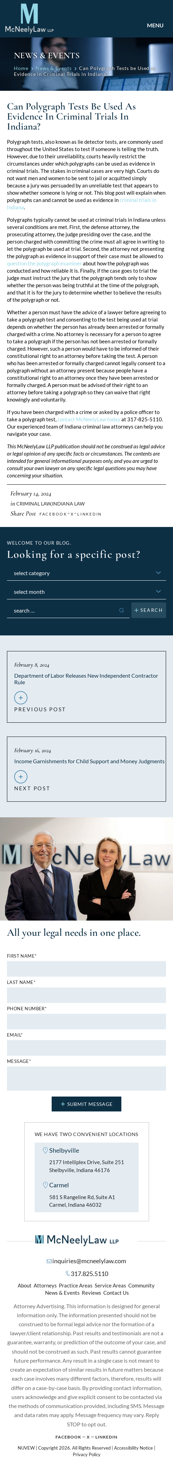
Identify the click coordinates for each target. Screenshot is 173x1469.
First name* (21, 956)
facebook (53, 514)
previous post (40, 706)
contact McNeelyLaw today (89, 419)
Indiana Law (68, 504)
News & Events (62, 1293)
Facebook (68, 1437)
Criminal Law (33, 504)
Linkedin (89, 514)
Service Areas (110, 1286)
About (25, 1286)
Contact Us (116, 1293)
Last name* (21, 982)
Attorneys (45, 1286)
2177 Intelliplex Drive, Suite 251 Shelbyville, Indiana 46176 (86, 1166)
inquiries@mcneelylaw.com (89, 1261)
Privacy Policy (87, 1455)
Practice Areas (76, 1286)
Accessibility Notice (133, 1448)
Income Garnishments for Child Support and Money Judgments (89, 761)
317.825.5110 (89, 1274)
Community (141, 1286)
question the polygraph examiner (44, 263)
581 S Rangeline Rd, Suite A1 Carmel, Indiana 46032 (82, 1201)
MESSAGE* (19, 1061)
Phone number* (26, 1008)
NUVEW (26, 1448)
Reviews (91, 1293)
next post (32, 785)
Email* (15, 1035)
